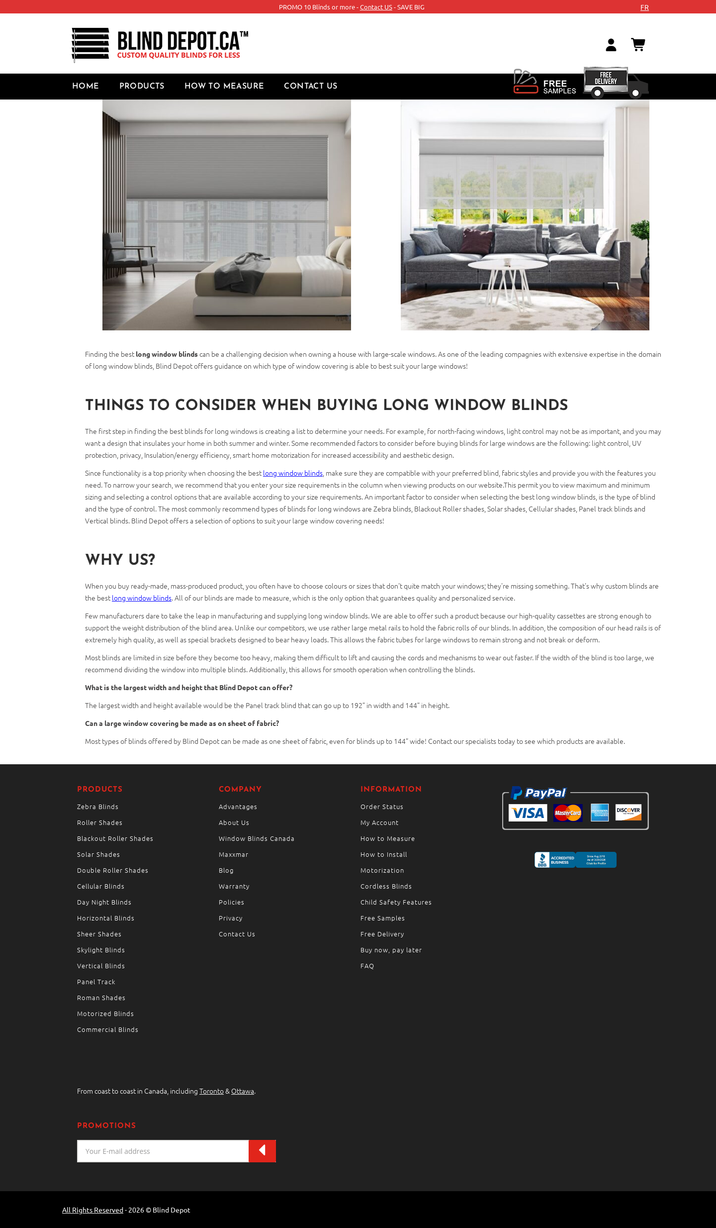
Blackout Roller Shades (115, 838)
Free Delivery (382, 933)
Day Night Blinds (104, 902)
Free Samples (382, 917)
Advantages (238, 806)
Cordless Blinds (386, 886)
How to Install (383, 854)
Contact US (376, 6)
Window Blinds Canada (257, 838)
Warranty (234, 886)
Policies (232, 902)
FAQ (367, 965)
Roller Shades (100, 822)
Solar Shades (98, 854)
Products (142, 87)
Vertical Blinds (101, 965)
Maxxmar (234, 854)
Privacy (231, 917)
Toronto (211, 1091)
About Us (234, 822)
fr (644, 6)
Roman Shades (101, 997)
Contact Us (310, 87)
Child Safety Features (396, 902)
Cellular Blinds (101, 886)
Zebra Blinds (98, 806)
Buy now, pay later (391, 949)
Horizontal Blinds (106, 917)
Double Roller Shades (113, 870)
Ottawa (242, 1091)
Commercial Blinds (108, 1029)
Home (85, 87)
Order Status (382, 806)
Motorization (382, 870)
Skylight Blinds (101, 949)
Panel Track (96, 981)
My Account (379, 822)
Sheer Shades (99, 933)
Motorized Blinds (105, 1013)
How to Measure (224, 87)
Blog (226, 870)
